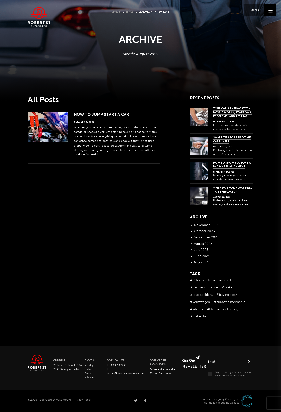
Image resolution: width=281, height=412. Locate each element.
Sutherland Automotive (162, 369)
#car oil (225, 280)
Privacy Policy (82, 399)
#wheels (196, 309)
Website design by (221, 399)
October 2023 (204, 231)
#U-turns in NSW (203, 280)
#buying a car (227, 295)
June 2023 (202, 256)
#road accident (201, 295)
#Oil (210, 309)
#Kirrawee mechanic (229, 302)
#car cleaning (227, 309)
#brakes (228, 287)
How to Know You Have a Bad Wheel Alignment (232, 165)
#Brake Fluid (199, 316)
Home (116, 13)
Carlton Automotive (161, 373)
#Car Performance (204, 287)
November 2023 (206, 225)
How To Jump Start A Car (101, 114)
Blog (129, 13)
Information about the (221, 402)
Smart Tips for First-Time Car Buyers (232, 139)
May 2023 (201, 262)
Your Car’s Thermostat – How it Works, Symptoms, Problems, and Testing (232, 112)
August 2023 (203, 244)
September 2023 (206, 237)
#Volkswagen (200, 302)
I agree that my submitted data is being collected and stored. (229, 374)
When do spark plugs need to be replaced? (232, 190)
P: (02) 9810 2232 (116, 365)
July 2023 (201, 250)
